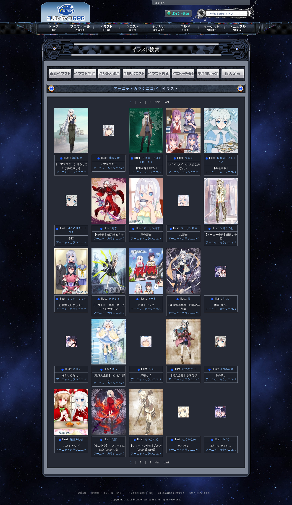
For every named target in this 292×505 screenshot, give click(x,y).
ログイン (159, 3)
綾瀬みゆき (77, 439)
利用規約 (95, 493)
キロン (189, 157)
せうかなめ (152, 439)
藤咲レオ (76, 157)
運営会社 (82, 493)
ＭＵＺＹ (114, 298)
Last (166, 102)
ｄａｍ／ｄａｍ (76, 298)
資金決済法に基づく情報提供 (171, 493)
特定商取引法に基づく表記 (141, 493)
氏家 (114, 439)
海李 (114, 228)
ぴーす (152, 298)
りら (114, 369)
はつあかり (189, 369)
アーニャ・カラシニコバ (136, 88)
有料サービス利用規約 (199, 493)
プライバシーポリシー (114, 493)
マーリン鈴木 (151, 228)
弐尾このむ (226, 228)
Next (157, 102)
